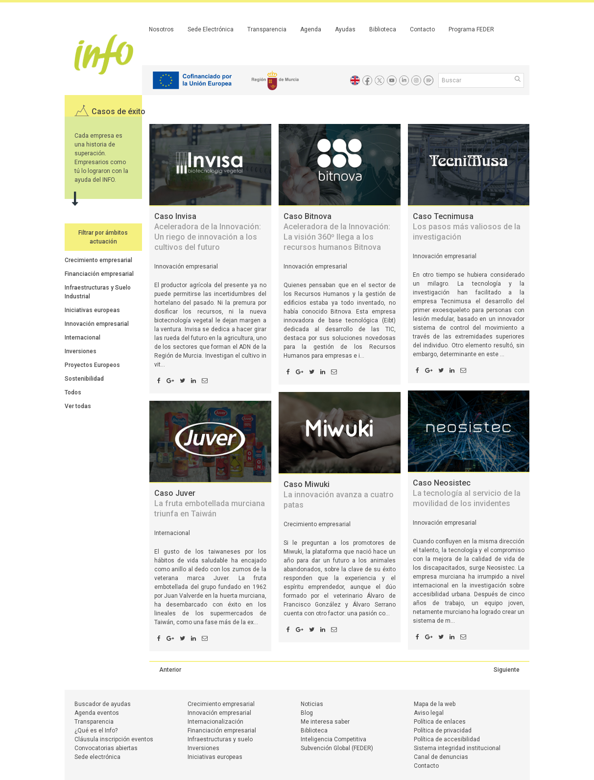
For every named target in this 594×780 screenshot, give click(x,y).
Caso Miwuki (339, 495)
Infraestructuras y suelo (220, 739)
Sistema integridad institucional (457, 748)
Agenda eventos (96, 712)
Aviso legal (429, 712)
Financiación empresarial (99, 273)
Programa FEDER (471, 29)
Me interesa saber (325, 721)
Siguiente (507, 669)
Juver (221, 578)
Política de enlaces (440, 721)
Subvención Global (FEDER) (337, 748)
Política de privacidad (443, 730)
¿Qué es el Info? (96, 730)
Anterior (170, 669)
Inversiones (80, 351)
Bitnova (341, 311)
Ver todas (78, 406)
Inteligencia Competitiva (333, 739)
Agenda (310, 29)
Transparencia (266, 29)
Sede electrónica (97, 757)
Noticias (312, 704)
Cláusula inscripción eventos (113, 739)
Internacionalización (215, 721)
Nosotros (161, 29)
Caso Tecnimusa (467, 227)
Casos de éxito (118, 111)
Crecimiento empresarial (98, 260)
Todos (73, 392)
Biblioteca (382, 29)
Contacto (422, 29)
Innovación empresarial (97, 323)
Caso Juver (209, 503)
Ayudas (345, 29)
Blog (307, 712)
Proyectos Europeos (92, 365)
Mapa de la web (434, 704)
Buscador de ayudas (102, 704)
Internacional (82, 337)
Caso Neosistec (467, 493)
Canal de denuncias (441, 757)
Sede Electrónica (211, 29)
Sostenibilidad (84, 378)
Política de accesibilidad (447, 739)
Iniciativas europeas (92, 310)
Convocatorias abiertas (106, 748)
